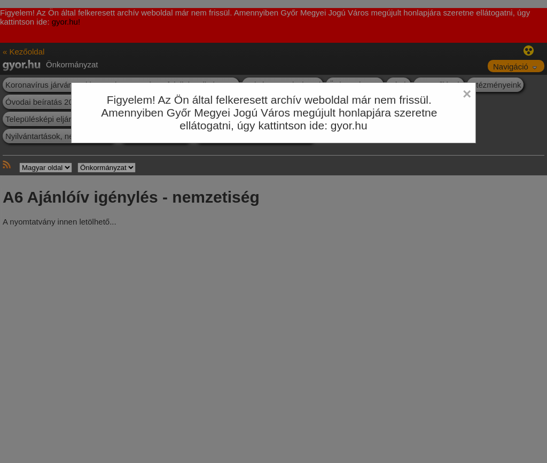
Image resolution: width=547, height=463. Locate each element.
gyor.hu (349, 125)
